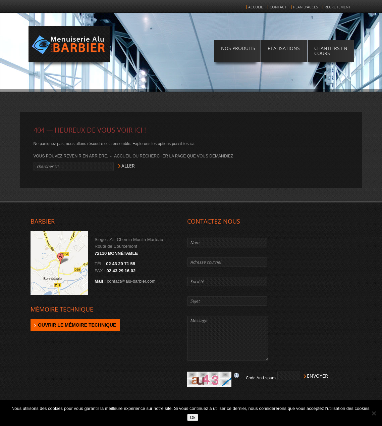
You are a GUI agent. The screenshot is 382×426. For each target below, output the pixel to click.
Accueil (255, 7)
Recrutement (337, 7)
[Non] (373, 413)
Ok (193, 417)
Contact (278, 7)
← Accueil (120, 156)
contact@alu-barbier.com (131, 281)
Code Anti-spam (261, 378)
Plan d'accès (305, 7)
